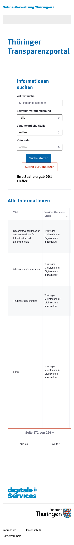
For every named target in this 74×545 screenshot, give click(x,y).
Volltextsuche (25, 96)
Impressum (9, 530)
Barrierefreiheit (12, 536)
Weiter (56, 444)
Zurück (23, 444)
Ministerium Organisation (26, 269)
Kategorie (23, 140)
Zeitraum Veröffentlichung (34, 110)
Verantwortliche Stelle (31, 125)
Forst (16, 371)
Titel (15, 212)
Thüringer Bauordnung (25, 300)
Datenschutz (34, 530)
